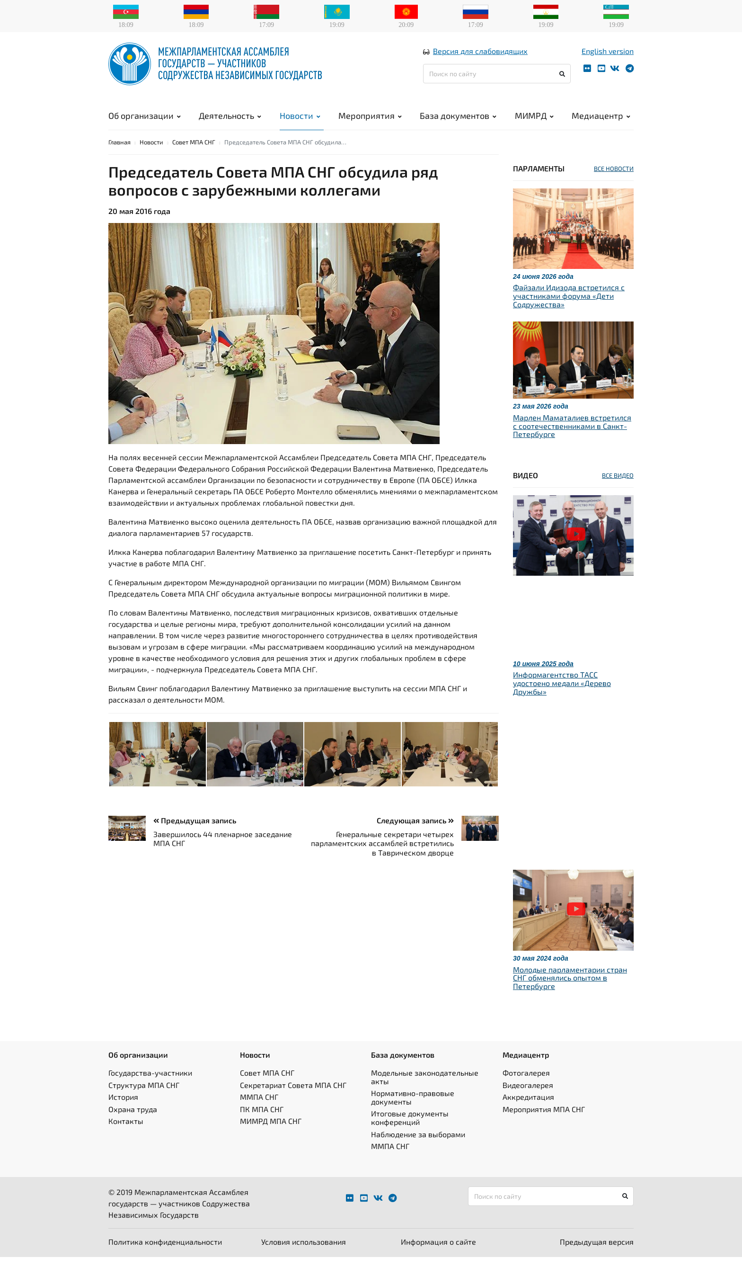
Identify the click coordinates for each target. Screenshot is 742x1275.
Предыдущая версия (597, 1259)
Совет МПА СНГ (193, 160)
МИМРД (534, 123)
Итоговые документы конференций (410, 1136)
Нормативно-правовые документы (412, 1115)
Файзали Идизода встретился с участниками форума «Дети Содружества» (569, 314)
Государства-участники (150, 1091)
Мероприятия (370, 123)
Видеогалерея (528, 1102)
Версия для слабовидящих (480, 58)
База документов (458, 123)
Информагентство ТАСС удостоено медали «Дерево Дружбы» (562, 701)
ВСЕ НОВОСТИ (614, 186)
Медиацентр (601, 123)
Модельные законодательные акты (424, 1095)
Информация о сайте (438, 1259)
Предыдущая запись (194, 838)
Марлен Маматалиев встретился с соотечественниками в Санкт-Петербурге (572, 443)
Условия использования (303, 1259)
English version (608, 58)
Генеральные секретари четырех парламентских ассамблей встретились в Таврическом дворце (382, 861)
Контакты (125, 1139)
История (123, 1115)
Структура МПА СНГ (143, 1102)
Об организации (144, 123)
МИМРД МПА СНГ (270, 1139)
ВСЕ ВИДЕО (618, 493)
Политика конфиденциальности (165, 1259)
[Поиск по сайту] (497, 81)
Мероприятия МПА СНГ (544, 1127)
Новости (300, 123)
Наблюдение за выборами (418, 1152)
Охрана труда (132, 1127)
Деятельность (230, 123)
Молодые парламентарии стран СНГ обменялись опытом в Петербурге (570, 995)
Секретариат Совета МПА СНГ (293, 1102)
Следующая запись (415, 838)
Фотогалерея (526, 1091)
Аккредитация (528, 1115)
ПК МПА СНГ (261, 1127)
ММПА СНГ (259, 1115)
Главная (119, 160)
